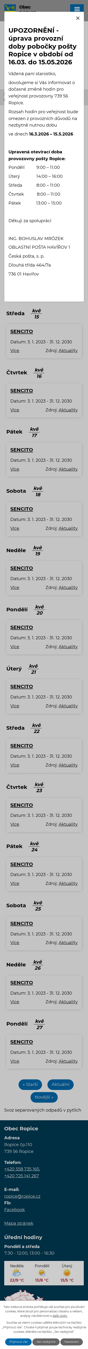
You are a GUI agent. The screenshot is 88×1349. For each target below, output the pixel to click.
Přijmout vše (18, 1342)
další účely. (60, 1316)
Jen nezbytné (46, 1342)
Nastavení (72, 1342)
